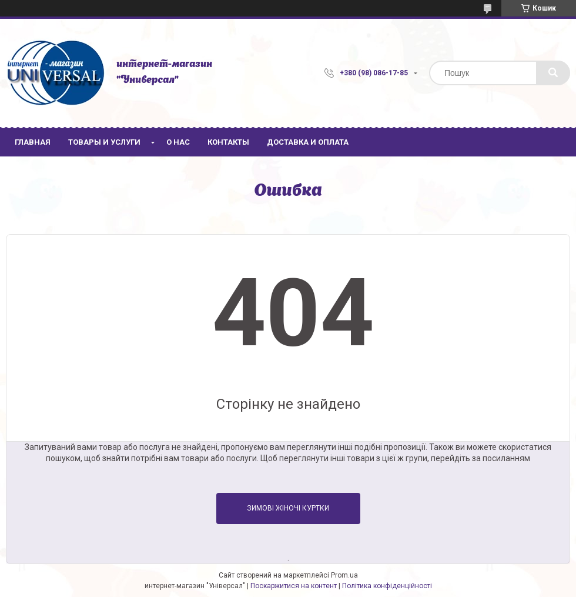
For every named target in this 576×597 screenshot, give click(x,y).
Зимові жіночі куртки (288, 508)
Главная (33, 142)
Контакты (228, 142)
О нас (178, 142)
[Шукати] (553, 73)
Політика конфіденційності (387, 586)
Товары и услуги (104, 142)
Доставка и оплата (308, 142)
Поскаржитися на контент (293, 586)
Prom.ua (344, 575)
